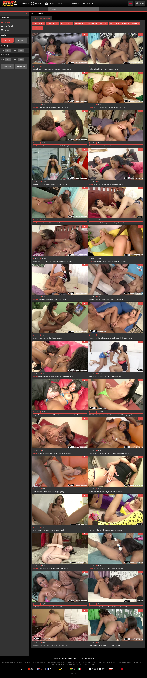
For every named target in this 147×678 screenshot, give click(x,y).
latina (48, 184)
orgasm (57, 530)
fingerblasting (38, 69)
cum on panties (115, 415)
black (121, 69)
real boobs (103, 607)
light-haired (115, 299)
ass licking (62, 261)
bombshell (62, 415)
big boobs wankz (52, 23)
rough (109, 184)
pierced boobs (94, 146)
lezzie (56, 223)
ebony (48, 107)
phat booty (78, 415)
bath (52, 530)
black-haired (49, 453)
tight (59, 299)
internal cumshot (104, 453)
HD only (21, 40)
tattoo (96, 453)
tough (121, 299)
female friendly (68, 376)
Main (32, 14)
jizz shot (54, 645)
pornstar (36, 184)
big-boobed (64, 568)
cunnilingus (45, 261)
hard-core (46, 146)
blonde (98, 299)
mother (111, 261)
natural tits (98, 107)
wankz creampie (66, 23)
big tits (105, 107)
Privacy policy (89, 658)
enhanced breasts (46, 415)
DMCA (76, 658)
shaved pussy (126, 415)
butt (53, 69)
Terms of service (67, 658)
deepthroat (107, 338)
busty (40, 568)
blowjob (43, 645)
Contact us (56, 658)
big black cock (116, 338)
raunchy (40, 492)
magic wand (63, 223)
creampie (128, 453)
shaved (54, 184)
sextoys (54, 107)
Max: (19, 50)
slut (109, 299)
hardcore (68, 69)
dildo (116, 69)
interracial (98, 261)
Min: (6, 50)
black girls (98, 184)
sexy (60, 338)
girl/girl (69, 261)
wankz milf (125, 23)
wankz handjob (80, 23)
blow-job (122, 107)
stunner (124, 261)
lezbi (107, 530)
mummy (105, 261)
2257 (82, 658)
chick (96, 607)
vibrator (115, 568)
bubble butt (54, 146)
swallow (54, 299)
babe (63, 69)
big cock (92, 338)
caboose (69, 453)
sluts (121, 184)
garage (65, 184)
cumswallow (115, 453)
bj (131, 415)
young (59, 184)
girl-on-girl (65, 107)
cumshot (106, 415)
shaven (92, 376)
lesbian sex (116, 607)
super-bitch (47, 69)
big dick (92, 299)
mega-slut (93, 492)
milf (35, 607)
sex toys (111, 69)
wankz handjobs (38, 23)
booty (130, 338)
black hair (93, 415)
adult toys (100, 69)
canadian (46, 530)
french (52, 568)
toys (106, 69)
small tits (122, 223)
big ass (111, 107)
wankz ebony (114, 23)
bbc (62, 607)
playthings (37, 261)
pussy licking (125, 607)
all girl (41, 376)
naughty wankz (93, 23)
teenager (105, 223)
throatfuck (42, 299)
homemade (70, 415)
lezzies (112, 530)
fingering (115, 184)
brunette (104, 299)
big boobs (37, 415)
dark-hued (119, 530)
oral (101, 146)
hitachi (105, 568)
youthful (42, 184)
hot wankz (103, 23)
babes (104, 184)
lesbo (97, 530)
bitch (59, 107)
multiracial (99, 338)
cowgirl (45, 607)
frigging (39, 530)
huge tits (41, 453)
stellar (36, 338)
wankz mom (37, 28)
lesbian (58, 69)
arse (40, 146)
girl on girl (93, 69)
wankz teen (135, 23)
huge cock (65, 645)
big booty (106, 146)
